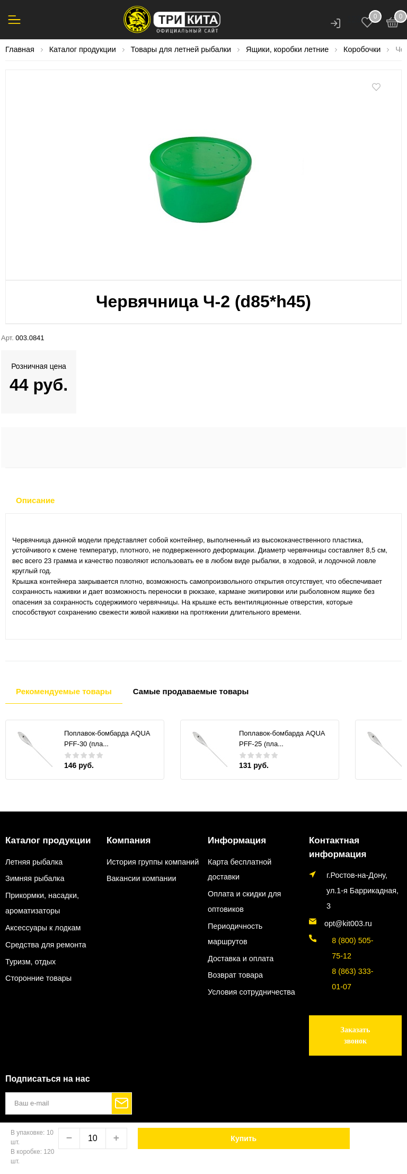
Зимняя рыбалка (34, 878)
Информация (233, 839)
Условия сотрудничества (251, 991)
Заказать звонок (355, 1033)
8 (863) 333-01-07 (350, 977)
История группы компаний (153, 861)
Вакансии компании (141, 878)
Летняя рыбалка (34, 861)
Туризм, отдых (30, 960)
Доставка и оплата (240, 957)
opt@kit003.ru (348, 922)
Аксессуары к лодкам (43, 926)
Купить (243, 1138)
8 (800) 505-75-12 (350, 947)
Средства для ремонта (45, 943)
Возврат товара (235, 974)
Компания (126, 839)
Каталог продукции (43, 839)
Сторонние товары (38, 977)
